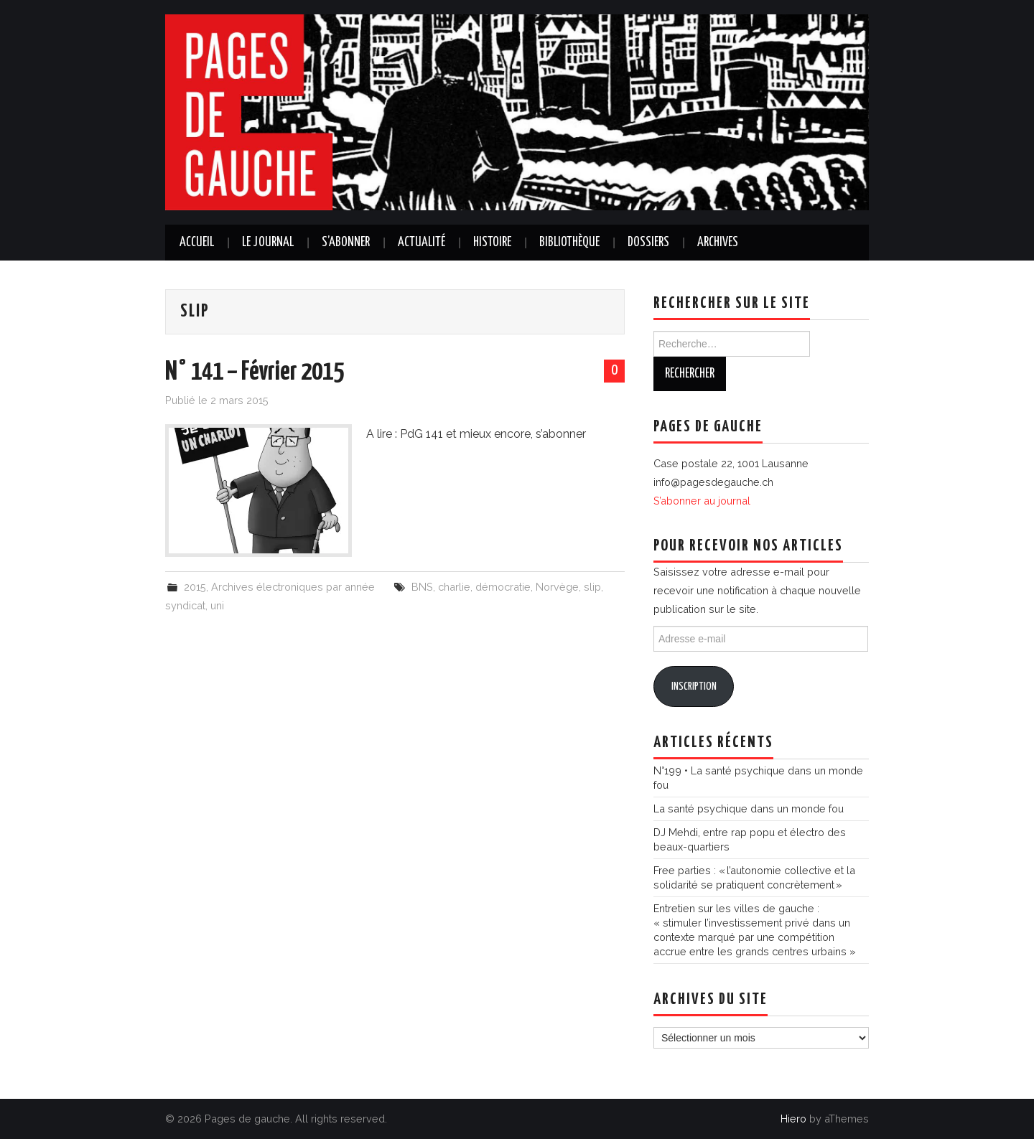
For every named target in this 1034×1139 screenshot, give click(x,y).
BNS (422, 587)
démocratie (503, 587)
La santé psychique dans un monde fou (748, 808)
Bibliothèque (569, 242)
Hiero (793, 1118)
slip (592, 587)
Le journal (268, 242)
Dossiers (648, 242)
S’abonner (346, 242)
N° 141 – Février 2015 (254, 372)
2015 (195, 587)
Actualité (421, 242)
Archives (717, 242)
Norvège (557, 587)
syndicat (185, 605)
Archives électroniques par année (293, 587)
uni (217, 605)
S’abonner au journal (701, 500)
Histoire (492, 242)
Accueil (197, 242)
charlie (454, 587)
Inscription (694, 686)
